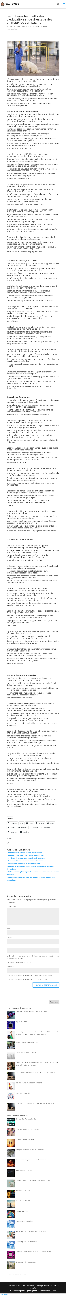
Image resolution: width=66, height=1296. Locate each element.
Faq (54, 1290)
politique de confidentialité (39, 1290)
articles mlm (44, 26)
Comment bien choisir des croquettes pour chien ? (26, 855)
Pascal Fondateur (16, 26)
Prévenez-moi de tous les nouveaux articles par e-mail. (28, 980)
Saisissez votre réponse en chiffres (19, 962)
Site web (10, 947)
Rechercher (54, 1002)
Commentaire (12, 906)
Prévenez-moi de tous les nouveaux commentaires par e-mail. (31, 975)
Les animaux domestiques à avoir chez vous (24, 864)
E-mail (9, 938)
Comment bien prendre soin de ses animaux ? (25, 853)
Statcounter (4, 1295)
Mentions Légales (17, 1290)
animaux (36, 26)
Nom (9, 929)
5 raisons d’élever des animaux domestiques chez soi (27, 861)
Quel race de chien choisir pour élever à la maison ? (27, 858)
